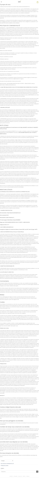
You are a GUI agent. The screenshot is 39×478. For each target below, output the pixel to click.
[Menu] (1, 2)
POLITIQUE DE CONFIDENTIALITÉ (7, 463)
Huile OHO (20, 476)
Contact (24, 476)
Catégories (16, 476)
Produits (11, 476)
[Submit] (37, 472)
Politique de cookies (4, 465)
